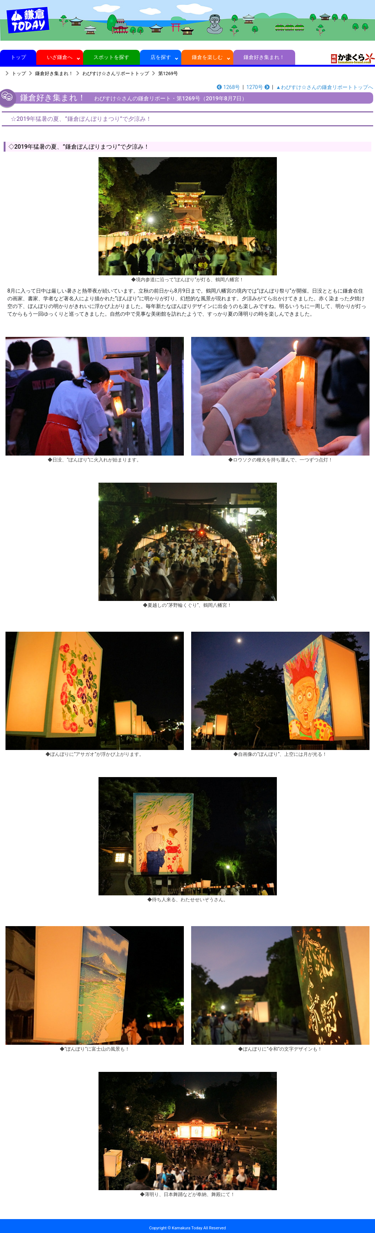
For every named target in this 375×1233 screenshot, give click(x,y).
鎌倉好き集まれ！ (264, 57)
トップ (18, 57)
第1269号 (168, 73)
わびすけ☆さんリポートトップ (115, 73)
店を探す (160, 57)
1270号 (258, 87)
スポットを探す (111, 57)
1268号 (228, 87)
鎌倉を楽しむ (207, 57)
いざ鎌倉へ (60, 57)
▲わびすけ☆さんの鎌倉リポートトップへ (324, 87)
